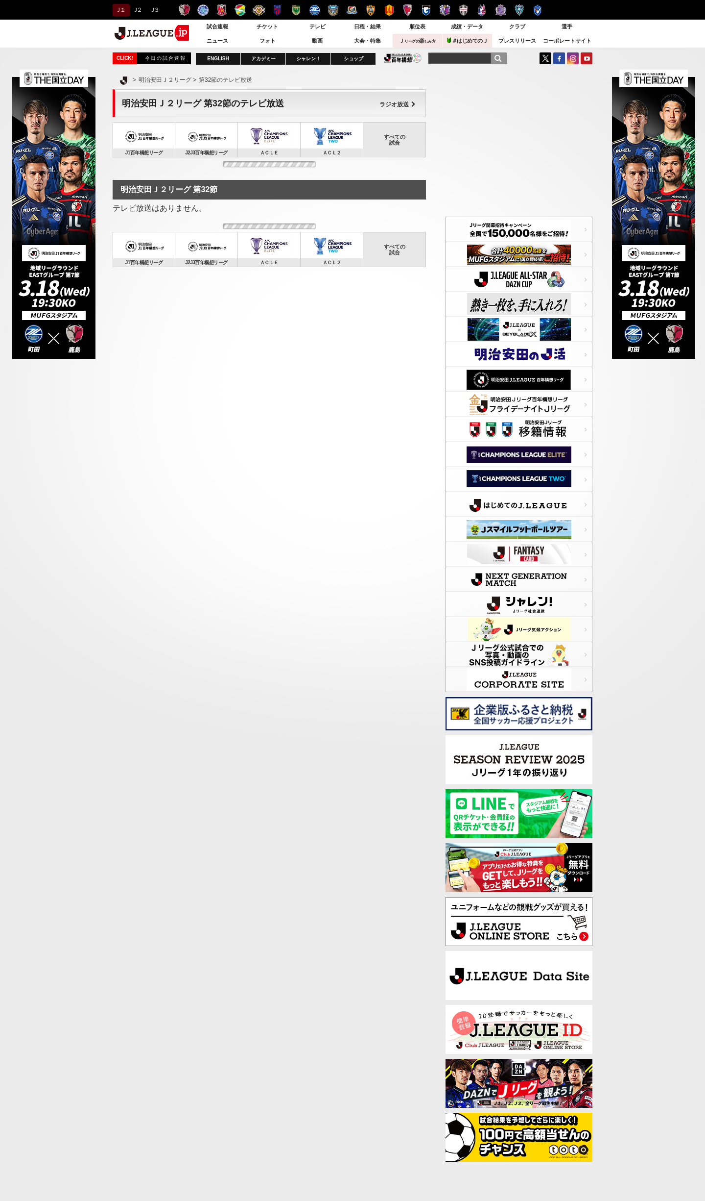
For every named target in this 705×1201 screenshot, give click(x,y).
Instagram (573, 58)
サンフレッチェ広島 (500, 10)
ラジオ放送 (397, 104)
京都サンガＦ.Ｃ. (407, 10)
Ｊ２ (137, 9)
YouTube (586, 58)
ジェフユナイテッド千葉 (240, 10)
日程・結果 (367, 26)
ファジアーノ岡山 (482, 10)
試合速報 (217, 26)
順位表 (417, 26)
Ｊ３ (154, 9)
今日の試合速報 (165, 58)
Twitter (545, 58)
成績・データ (467, 26)
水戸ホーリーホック (203, 10)
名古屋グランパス (389, 10)
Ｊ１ (120, 9)
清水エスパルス (370, 10)
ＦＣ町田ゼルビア (314, 10)
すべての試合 (394, 140)
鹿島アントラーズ (184, 10)
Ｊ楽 (417, 41)
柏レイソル (259, 10)
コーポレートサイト (567, 41)
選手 (567, 26)
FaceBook (559, 58)
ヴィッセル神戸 (463, 10)
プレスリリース (517, 41)
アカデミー (263, 58)
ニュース (217, 41)
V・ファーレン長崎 (538, 10)
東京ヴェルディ (296, 10)
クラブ (517, 26)
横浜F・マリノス (352, 10)
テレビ (317, 26)
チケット (267, 26)
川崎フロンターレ (333, 10)
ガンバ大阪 (426, 10)
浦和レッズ (221, 10)
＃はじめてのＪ (467, 40)
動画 (317, 41)
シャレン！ (308, 58)
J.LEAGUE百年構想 (402, 58)
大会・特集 (367, 41)
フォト (267, 41)
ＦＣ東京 (277, 10)
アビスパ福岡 (519, 10)
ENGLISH (218, 58)
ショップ (353, 58)
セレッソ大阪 (445, 10)
